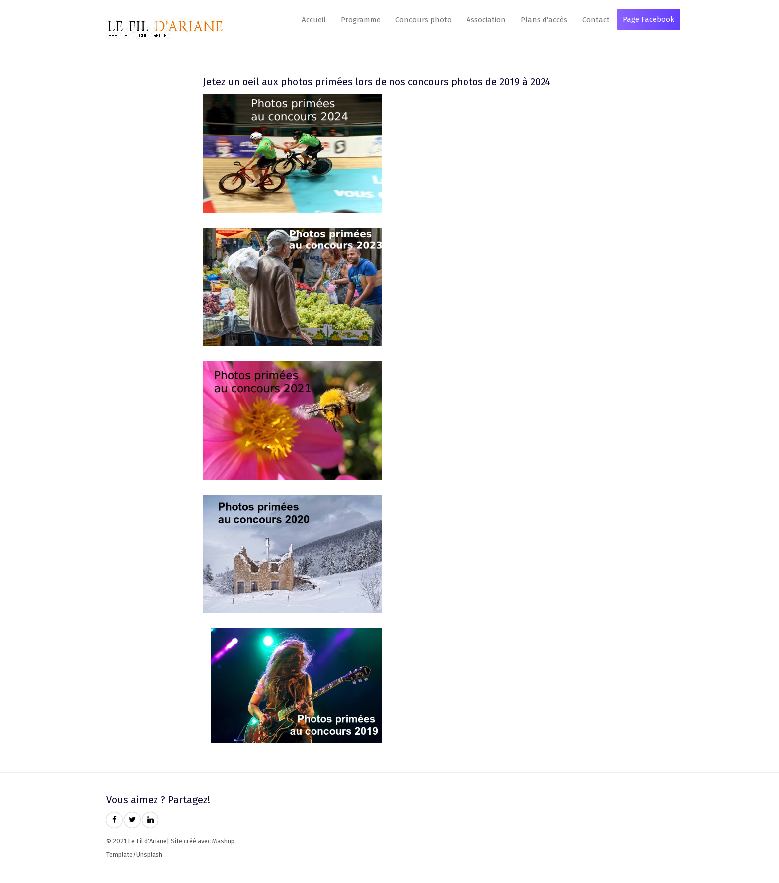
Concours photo (423, 19)
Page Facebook (648, 19)
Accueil (314, 19)
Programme (361, 19)
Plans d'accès (544, 19)
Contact (596, 19)
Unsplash (149, 854)
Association (486, 19)
